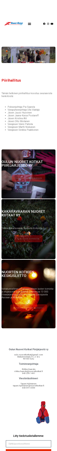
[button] (29, 23)
